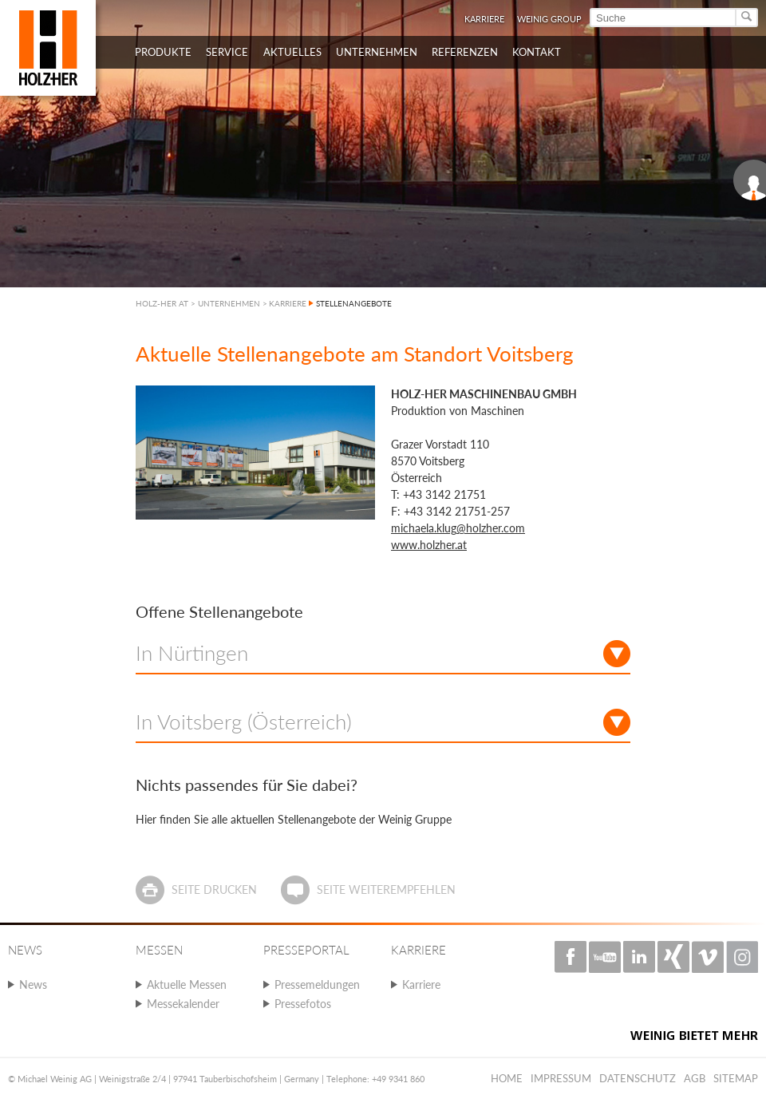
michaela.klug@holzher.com (458, 528)
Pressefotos (302, 1003)
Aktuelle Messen (187, 984)
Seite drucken (214, 889)
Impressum (561, 1078)
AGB (694, 1078)
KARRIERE (287, 303)
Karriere (484, 19)
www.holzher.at (429, 544)
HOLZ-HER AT (162, 303)
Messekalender (183, 1003)
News (33, 984)
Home (507, 1078)
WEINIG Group (549, 19)
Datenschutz (637, 1078)
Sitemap (735, 1078)
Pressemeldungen (317, 984)
